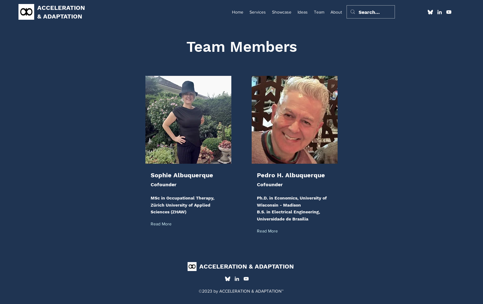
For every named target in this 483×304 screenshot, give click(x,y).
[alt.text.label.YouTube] (449, 12)
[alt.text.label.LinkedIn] (439, 12)
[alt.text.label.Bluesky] (430, 12)
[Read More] (162, 224)
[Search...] (370, 12)
